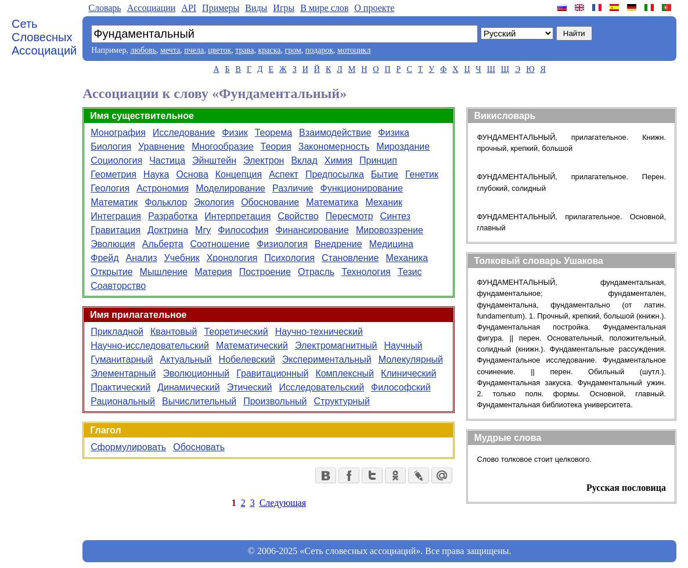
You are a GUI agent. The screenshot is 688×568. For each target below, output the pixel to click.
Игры (283, 8)
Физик (234, 133)
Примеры (220, 8)
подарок (319, 50)
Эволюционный (196, 373)
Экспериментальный (327, 359)
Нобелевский (247, 359)
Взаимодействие (335, 133)
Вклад (304, 160)
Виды (256, 8)
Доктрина (167, 230)
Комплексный (344, 373)
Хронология (232, 258)
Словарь (104, 8)
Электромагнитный (336, 345)
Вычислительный (199, 401)
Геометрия (113, 174)
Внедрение (338, 244)
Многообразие (222, 146)
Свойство (298, 216)
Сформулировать (128, 447)
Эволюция (113, 244)
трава (244, 50)
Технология (366, 272)
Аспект (283, 174)
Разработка (172, 216)
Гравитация (116, 230)
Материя (213, 272)
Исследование (184, 133)
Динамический (188, 387)
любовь (143, 50)
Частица (167, 160)
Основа (192, 174)
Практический (120, 387)
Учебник (182, 258)
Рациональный (123, 401)
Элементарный (123, 373)
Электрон (263, 160)
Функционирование (361, 188)
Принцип (378, 160)
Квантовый (173, 332)
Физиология (282, 244)
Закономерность (334, 146)
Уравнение (161, 146)
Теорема (273, 133)
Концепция (238, 174)
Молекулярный (411, 359)
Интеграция (116, 216)
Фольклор (166, 202)
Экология (214, 202)
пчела (194, 50)
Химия (338, 160)
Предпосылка (334, 174)
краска (269, 50)
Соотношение (220, 244)
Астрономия (162, 188)
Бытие (384, 174)
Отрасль (316, 272)
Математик (114, 202)
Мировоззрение (389, 230)
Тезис (410, 272)
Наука (156, 174)
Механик (383, 202)
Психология (289, 258)
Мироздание (403, 146)
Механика (407, 258)
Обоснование (270, 202)
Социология (116, 160)
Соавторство (118, 286)
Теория (276, 146)
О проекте (374, 8)
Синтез (395, 216)
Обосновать (199, 447)
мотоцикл (353, 50)
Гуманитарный (122, 359)
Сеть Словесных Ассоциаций (44, 37)
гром (292, 50)
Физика (393, 133)
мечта (170, 50)
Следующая (283, 503)
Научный (403, 345)
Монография (118, 133)
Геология (110, 188)
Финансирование (312, 230)
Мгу (203, 230)
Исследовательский (322, 387)
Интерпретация (237, 216)
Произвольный (275, 401)
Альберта (162, 244)
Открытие (111, 272)
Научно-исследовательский (150, 345)
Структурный (342, 401)
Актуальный (186, 359)
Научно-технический (319, 332)
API (188, 8)
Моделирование (230, 188)
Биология (111, 146)
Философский (401, 387)
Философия (243, 230)
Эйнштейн (214, 160)
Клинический (408, 373)
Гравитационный (272, 373)
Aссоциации (151, 8)
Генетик (421, 174)
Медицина (391, 244)
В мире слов (324, 8)
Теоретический (236, 332)
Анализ (141, 258)
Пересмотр (349, 216)
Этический (249, 387)
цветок (219, 50)
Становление (350, 258)
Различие (292, 188)
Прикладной (117, 332)
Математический (252, 345)
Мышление (164, 272)
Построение (265, 272)
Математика (332, 202)
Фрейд (104, 258)
